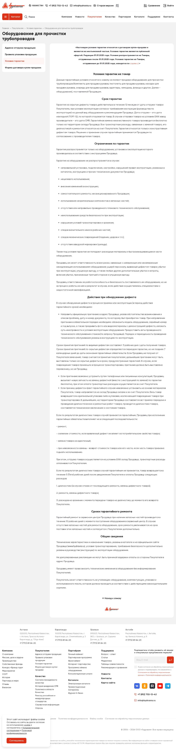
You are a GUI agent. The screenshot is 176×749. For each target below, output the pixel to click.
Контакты (168, 16)
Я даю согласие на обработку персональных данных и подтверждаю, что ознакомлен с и (156, 671)
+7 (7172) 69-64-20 (28, 643)
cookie (27, 725)
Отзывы (5, 684)
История (6, 677)
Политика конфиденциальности (73, 719)
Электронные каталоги (79, 683)
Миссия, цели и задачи (12, 657)
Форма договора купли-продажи (23, 67)
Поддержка (154, 16)
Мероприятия (8, 671)
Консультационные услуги (80, 674)
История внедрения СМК (46, 686)
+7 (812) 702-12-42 (58, 5)
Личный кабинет (75, 654)
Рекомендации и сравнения (114, 667)
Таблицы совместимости (112, 664)
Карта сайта (108, 682)
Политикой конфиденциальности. (159, 675)
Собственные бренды (12, 664)
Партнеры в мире (10, 681)
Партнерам (125, 16)
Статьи (104, 657)
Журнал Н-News (75, 693)
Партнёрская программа (80, 657)
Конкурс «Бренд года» (12, 667)
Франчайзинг (74, 661)
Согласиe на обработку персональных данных (127, 719)
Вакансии (6, 687)
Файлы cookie (96, 719)
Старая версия (104, 5)
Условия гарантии (14, 61)
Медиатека (106, 661)
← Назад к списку (111, 598)
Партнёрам (74, 650)
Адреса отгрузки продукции (20, 47)
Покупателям (95, 16)
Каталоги (139, 16)
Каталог (15, 16)
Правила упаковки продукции (21, 54)
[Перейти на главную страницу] (13, 5)
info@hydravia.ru (145, 700)
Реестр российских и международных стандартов (45, 698)
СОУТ (4, 674)
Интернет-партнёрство (79, 664)
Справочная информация (47, 704)
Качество (110, 16)
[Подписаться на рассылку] (170, 659)
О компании (7, 654)
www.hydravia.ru (76, 546)
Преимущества (9, 661)
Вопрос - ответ (108, 654)
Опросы (39, 708)
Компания (67, 16)
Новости (79, 16)
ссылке (133, 63)
